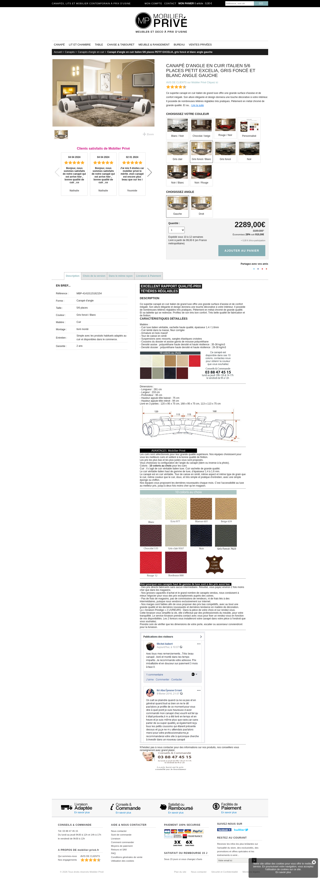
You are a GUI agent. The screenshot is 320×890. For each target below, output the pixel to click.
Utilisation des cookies (122, 861)
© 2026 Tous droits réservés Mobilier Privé (82, 872)
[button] (149, 172)
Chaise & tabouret (120, 44)
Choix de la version (94, 275)
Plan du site (180, 872)
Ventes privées (200, 44)
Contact (170, 3)
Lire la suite (197, 105)
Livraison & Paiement (148, 275)
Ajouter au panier (241, 250)
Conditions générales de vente (126, 857)
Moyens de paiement (122, 846)
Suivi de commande (121, 834)
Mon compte (153, 3)
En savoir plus (283, 872)
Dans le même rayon (121, 275)
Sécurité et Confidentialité (224, 872)
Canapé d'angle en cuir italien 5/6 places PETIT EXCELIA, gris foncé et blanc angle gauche (159, 52)
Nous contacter (119, 831)
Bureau (179, 44)
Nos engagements (67, 860)
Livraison (115, 838)
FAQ (113, 853)
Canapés (70, 52)
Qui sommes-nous (67, 856)
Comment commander (122, 842)
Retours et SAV (119, 849)
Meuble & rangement (154, 44)
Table (99, 44)
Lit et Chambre (80, 44)
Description (72, 275)
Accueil (58, 52)
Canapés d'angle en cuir (91, 52)
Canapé (59, 44)
